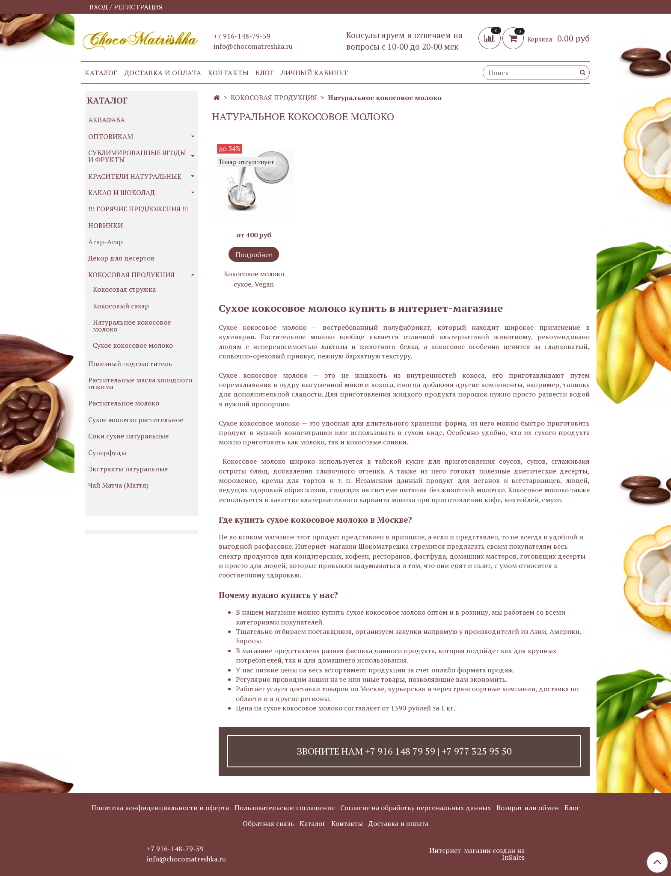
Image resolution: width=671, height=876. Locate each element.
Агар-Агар (105, 241)
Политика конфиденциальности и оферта (160, 807)
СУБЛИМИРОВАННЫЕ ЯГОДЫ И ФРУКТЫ (137, 156)
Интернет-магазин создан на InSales (477, 854)
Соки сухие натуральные (128, 436)
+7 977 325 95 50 (477, 751)
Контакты (228, 72)
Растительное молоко (123, 403)
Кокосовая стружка (124, 289)
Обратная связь (268, 823)
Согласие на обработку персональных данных (415, 807)
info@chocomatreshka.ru (253, 46)
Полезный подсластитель (130, 363)
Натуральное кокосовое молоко (132, 325)
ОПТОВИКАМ (110, 136)
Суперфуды (107, 452)
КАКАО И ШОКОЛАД (121, 192)
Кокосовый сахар (121, 306)
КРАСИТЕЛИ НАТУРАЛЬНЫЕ (134, 176)
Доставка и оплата (163, 72)
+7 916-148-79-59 (242, 36)
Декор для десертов (121, 258)
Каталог (101, 72)
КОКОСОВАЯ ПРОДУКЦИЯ (274, 97)
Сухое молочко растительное (135, 419)
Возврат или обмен (527, 807)
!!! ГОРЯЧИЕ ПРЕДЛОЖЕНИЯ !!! (138, 208)
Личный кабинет (314, 72)
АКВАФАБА (106, 119)
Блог (264, 72)
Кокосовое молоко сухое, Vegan (254, 279)
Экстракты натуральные (128, 469)
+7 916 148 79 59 (400, 751)
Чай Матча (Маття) (118, 485)
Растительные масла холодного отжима (140, 383)
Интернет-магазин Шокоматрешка (352, 546)
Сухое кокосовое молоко (133, 345)
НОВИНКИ (105, 225)
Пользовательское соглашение (285, 807)
